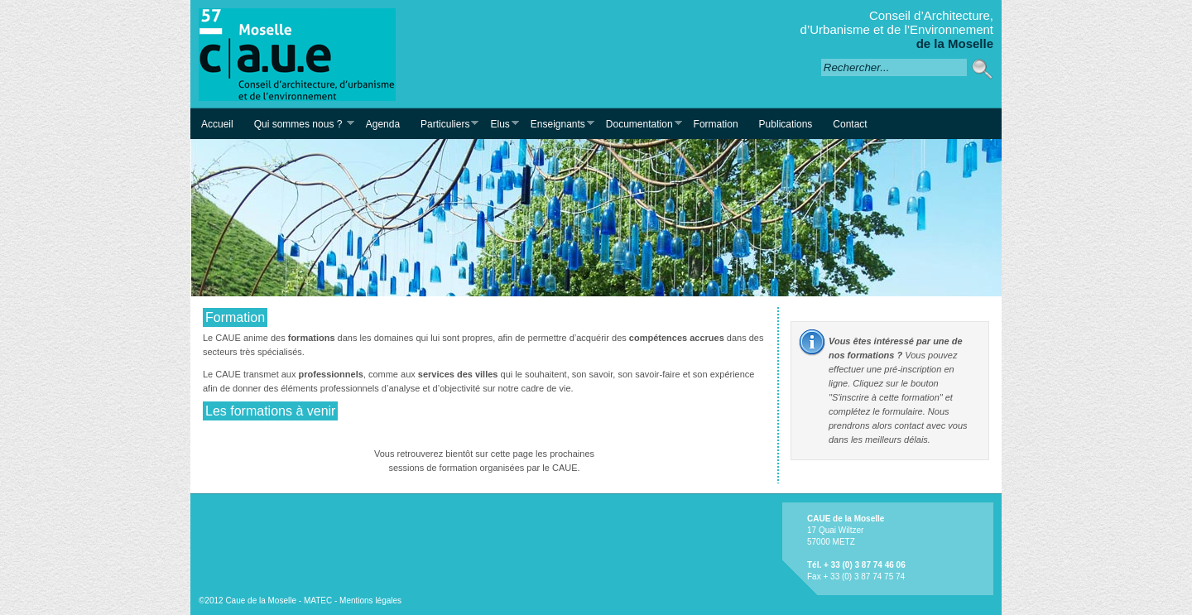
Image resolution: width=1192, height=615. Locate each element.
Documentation (638, 124)
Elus (498, 124)
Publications (786, 124)
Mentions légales (370, 600)
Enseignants (557, 124)
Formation (716, 124)
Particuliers (444, 124)
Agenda (383, 124)
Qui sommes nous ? (298, 124)
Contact (850, 124)
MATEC (318, 600)
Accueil (217, 124)
